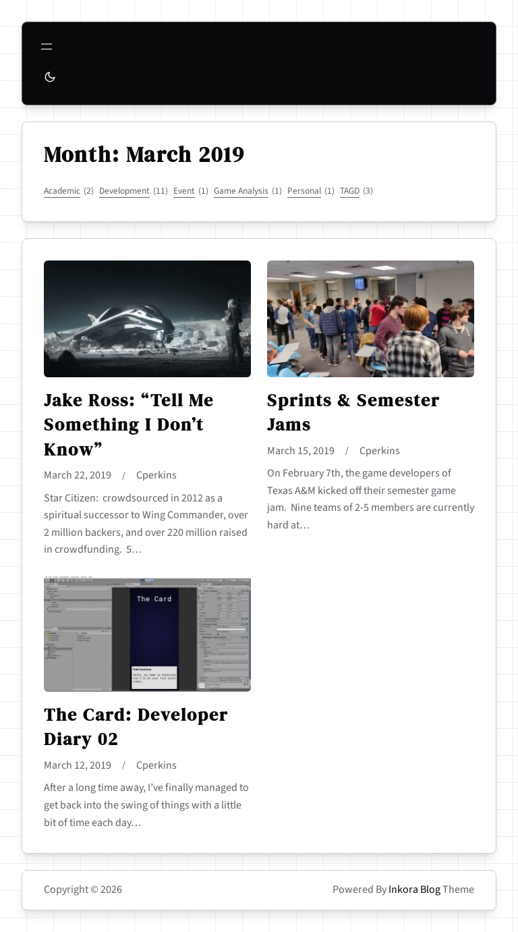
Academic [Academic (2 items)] (69, 191)
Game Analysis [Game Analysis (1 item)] (248, 191)
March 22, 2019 (77, 475)
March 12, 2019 (77, 765)
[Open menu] (46, 46)
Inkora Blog (414, 889)
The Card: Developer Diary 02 (136, 727)
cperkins (156, 475)
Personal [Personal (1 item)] (311, 191)
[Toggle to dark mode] (49, 76)
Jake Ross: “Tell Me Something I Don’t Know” (129, 425)
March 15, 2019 (301, 450)
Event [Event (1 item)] (190, 191)
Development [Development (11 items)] (133, 191)
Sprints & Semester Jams (353, 412)
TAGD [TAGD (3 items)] (356, 191)
